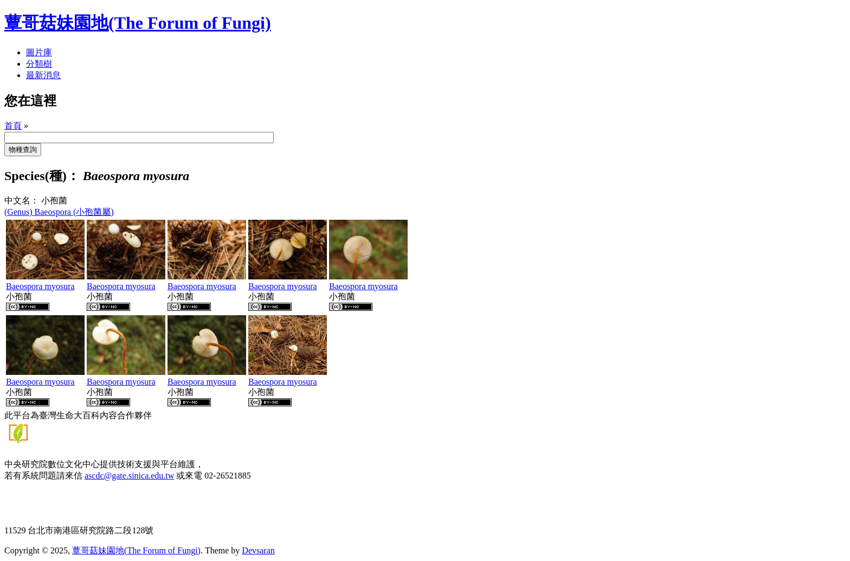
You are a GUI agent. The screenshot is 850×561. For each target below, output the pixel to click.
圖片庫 (39, 52)
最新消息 (43, 75)
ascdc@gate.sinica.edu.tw (129, 475)
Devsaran (258, 550)
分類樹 (39, 63)
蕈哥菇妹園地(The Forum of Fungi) (136, 550)
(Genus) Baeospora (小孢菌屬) (59, 211)
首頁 (13, 125)
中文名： (21, 200)
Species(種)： (42, 176)
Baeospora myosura (40, 286)
